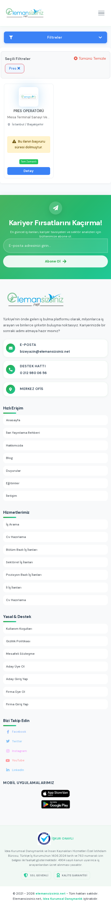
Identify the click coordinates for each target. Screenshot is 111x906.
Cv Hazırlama (16, 537)
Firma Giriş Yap (17, 704)
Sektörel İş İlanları (19, 562)
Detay (29, 171)
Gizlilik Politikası (18, 641)
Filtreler (55, 37)
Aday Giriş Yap (17, 679)
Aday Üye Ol (15, 666)
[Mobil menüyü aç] (101, 13)
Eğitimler (13, 483)
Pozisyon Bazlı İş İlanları (24, 575)
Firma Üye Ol (15, 692)
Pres (14, 68)
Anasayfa (13, 420)
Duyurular (13, 471)
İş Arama (12, 524)
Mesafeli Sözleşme (20, 654)
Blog (9, 458)
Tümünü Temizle (90, 58)
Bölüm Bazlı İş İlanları (21, 550)
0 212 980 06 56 (33, 373)
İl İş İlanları (13, 587)
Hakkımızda (14, 445)
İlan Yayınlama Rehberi (23, 433)
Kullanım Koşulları (19, 629)
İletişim (11, 496)
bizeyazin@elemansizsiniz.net (45, 351)
